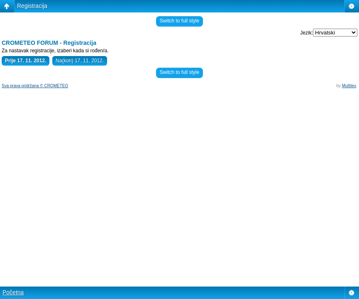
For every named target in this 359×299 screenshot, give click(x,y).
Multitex (349, 85)
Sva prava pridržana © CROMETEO (35, 85)
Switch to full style (179, 21)
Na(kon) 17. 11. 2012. (80, 61)
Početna (13, 292)
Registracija (32, 5)
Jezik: (306, 33)
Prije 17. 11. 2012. (25, 61)
